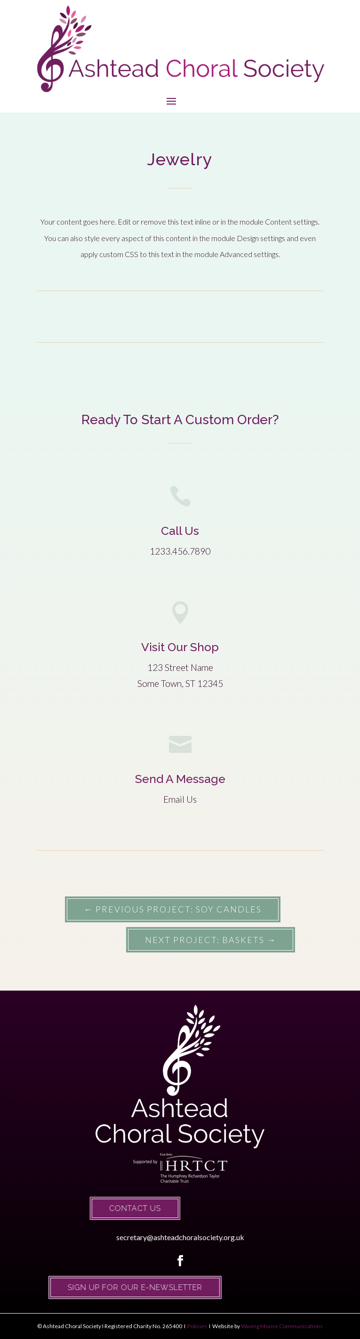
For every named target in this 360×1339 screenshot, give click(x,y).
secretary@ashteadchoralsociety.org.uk (180, 1237)
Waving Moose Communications (282, 1326)
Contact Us (122, 1208)
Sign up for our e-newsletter (122, 1287)
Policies (196, 1326)
